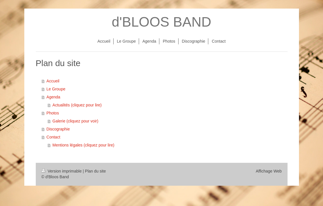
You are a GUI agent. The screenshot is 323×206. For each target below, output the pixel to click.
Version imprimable (62, 171)
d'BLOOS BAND (161, 21)
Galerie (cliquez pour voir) (75, 121)
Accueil (52, 81)
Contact (53, 137)
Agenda (53, 97)
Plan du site (95, 171)
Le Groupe (55, 89)
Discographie (58, 129)
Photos (52, 113)
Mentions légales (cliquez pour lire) (83, 145)
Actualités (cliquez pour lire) (77, 105)
